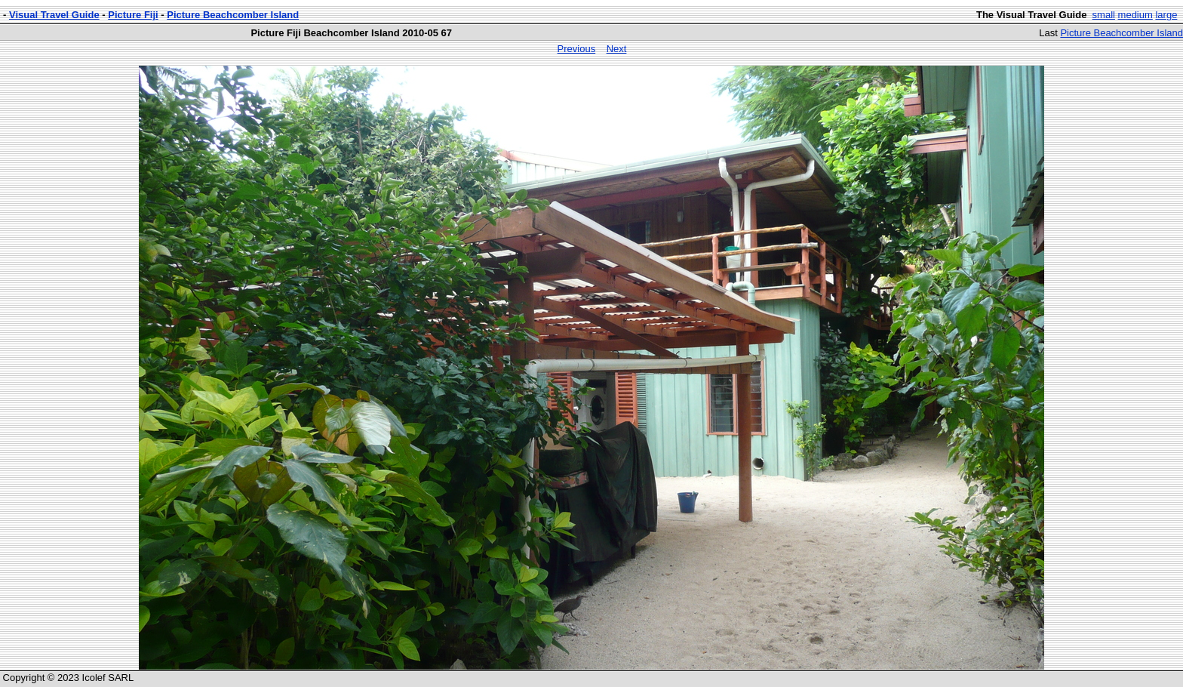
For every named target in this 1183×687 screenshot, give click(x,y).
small (1103, 14)
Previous (577, 48)
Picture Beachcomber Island (233, 14)
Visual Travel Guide (54, 14)
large (1166, 14)
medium (1135, 14)
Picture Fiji (133, 14)
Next (617, 48)
